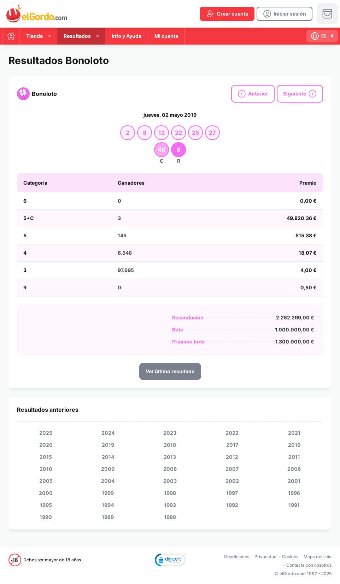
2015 (46, 457)
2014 (108, 457)
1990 (46, 517)
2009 (108, 469)
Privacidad (265, 556)
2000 (46, 493)
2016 (294, 445)
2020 (46, 445)
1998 (170, 493)
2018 (170, 445)
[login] (284, 14)
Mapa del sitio (318, 556)
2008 (170, 469)
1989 (108, 517)
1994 (108, 505)
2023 (169, 433)
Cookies (290, 556)
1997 (232, 493)
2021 (294, 433)
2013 (170, 457)
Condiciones (236, 556)
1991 (294, 505)
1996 (294, 493)
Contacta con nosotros (309, 565)
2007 (232, 469)
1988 (170, 517)
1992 (232, 505)
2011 (294, 457)
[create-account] (227, 14)
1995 (46, 505)
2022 (232, 433)
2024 (108, 433)
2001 (294, 481)
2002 (232, 481)
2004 (108, 481)
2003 (170, 481)
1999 (108, 493)
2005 (46, 481)
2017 (232, 445)
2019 (108, 445)
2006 (294, 469)
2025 (45, 433)
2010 (46, 469)
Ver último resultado (170, 371)
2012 (232, 457)
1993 (170, 505)
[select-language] (322, 36)
